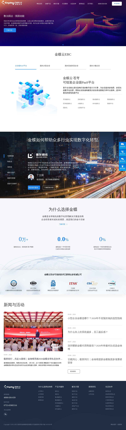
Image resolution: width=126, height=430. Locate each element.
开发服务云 (66, 99)
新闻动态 (82, 3)
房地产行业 (75, 406)
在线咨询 (122, 146)
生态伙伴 (73, 3)
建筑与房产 (11, 172)
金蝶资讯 (91, 391)
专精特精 (10, 156)
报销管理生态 (109, 409)
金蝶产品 (48, 3)
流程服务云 (81, 99)
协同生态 (108, 391)
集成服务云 (96, 99)
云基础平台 (81, 107)
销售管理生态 (109, 397)
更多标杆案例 (33, 187)
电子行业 (74, 394)
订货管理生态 (109, 400)
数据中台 (110, 103)
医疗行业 (74, 403)
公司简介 (41, 391)
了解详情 (10, 30)
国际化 (65, 107)
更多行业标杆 (12, 183)
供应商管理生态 (110, 394)
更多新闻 (74, 371)
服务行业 (74, 397)
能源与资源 (11, 178)
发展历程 (41, 397)
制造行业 (74, 391)
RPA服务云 (96, 103)
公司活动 (91, 394)
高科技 (9, 167)
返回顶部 (122, 168)
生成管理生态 (109, 403)
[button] (121, 189)
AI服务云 (81, 103)
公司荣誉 (41, 394)
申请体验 (117, 3)
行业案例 (65, 3)
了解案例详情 (49, 187)
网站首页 (39, 3)
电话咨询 (122, 154)
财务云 (57, 391)
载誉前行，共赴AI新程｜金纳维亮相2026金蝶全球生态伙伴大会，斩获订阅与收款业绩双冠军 (33, 359)
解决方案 (56, 3)
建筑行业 (74, 409)
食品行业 (74, 400)
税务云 (57, 394)
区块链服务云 (67, 103)
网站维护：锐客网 (116, 424)
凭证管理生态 (109, 406)
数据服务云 (111, 99)
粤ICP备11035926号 (46, 424)
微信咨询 (122, 161)
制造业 (9, 161)
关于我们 (90, 3)
